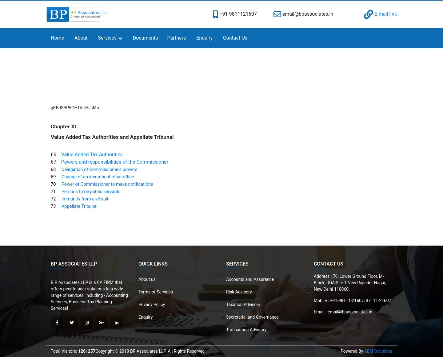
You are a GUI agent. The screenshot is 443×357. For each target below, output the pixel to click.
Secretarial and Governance (252, 317)
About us (147, 279)
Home (57, 38)
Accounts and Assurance (250, 279)
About (81, 38)
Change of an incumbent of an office (98, 177)
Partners (176, 38)
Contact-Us (235, 38)
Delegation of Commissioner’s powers (100, 169)
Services (107, 38)
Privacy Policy (151, 304)
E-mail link (380, 14)
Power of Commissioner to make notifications (107, 184)
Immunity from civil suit (85, 199)
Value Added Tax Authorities (92, 154)
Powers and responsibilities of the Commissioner (114, 162)
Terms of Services (155, 291)
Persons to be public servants (91, 191)
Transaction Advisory (246, 329)
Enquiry (204, 38)
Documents (145, 38)
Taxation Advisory (243, 304)
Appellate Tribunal (80, 206)
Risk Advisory (239, 291)
